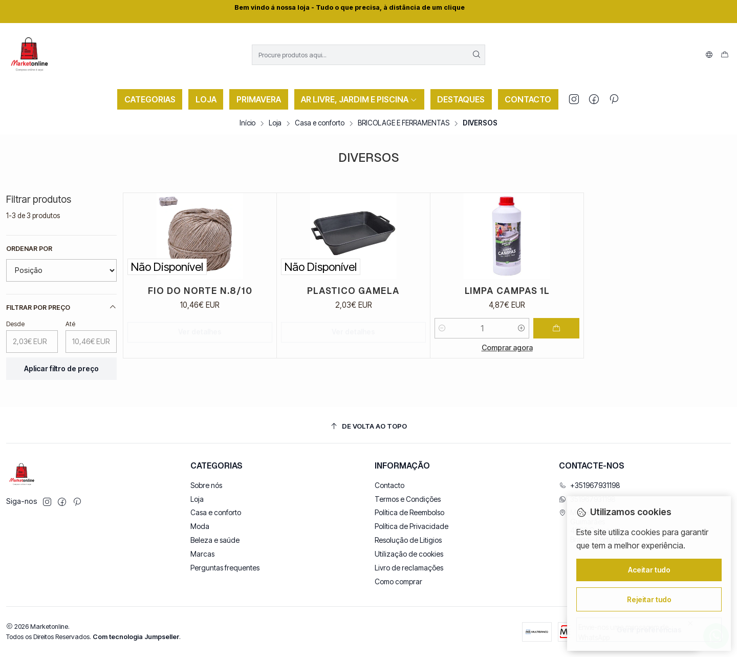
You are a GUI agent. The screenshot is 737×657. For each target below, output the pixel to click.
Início (247, 123)
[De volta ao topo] (368, 426)
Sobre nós (206, 485)
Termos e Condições (408, 499)
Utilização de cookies (409, 553)
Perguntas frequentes (224, 567)
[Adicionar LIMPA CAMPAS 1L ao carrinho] (556, 328)
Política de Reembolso (409, 512)
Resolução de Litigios (408, 540)
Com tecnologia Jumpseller (136, 637)
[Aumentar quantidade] (521, 328)
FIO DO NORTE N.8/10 (200, 290)
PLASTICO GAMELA (353, 290)
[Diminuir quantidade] (442, 328)
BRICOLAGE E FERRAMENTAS (403, 123)
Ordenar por (29, 248)
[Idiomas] (709, 55)
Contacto (389, 485)
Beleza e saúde (215, 540)
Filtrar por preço (61, 307)
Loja (275, 123)
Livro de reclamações (409, 567)
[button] (149, 99)
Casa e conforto (319, 123)
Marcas (202, 553)
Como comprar (398, 581)
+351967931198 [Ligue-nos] (589, 485)
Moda (199, 526)
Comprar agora (507, 347)
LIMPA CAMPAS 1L (507, 290)
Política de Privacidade (411, 526)
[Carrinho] (725, 55)
